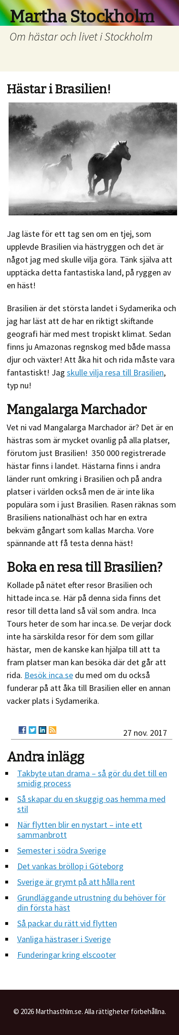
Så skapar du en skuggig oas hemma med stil (91, 803)
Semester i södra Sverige (61, 850)
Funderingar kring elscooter (66, 954)
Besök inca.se (48, 675)
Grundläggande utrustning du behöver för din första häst (91, 902)
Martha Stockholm (82, 17)
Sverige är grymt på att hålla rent (76, 881)
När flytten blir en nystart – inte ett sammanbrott (79, 829)
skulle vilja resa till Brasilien (115, 372)
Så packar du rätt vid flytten (67, 923)
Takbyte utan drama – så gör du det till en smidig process (92, 778)
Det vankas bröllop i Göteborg (70, 866)
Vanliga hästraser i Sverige (64, 939)
